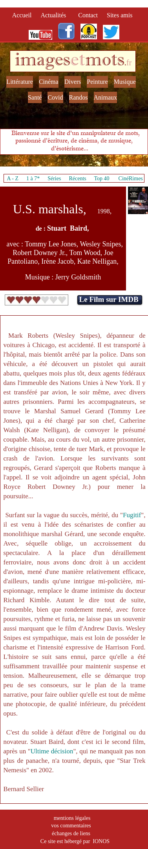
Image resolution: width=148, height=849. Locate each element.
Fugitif (132, 515)
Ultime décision (52, 751)
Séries (54, 178)
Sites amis (119, 15)
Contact (89, 15)
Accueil (23, 15)
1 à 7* (33, 178)
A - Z (12, 178)
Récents (77, 178)
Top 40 (102, 178)
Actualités (55, 15)
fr (129, 62)
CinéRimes (131, 178)
